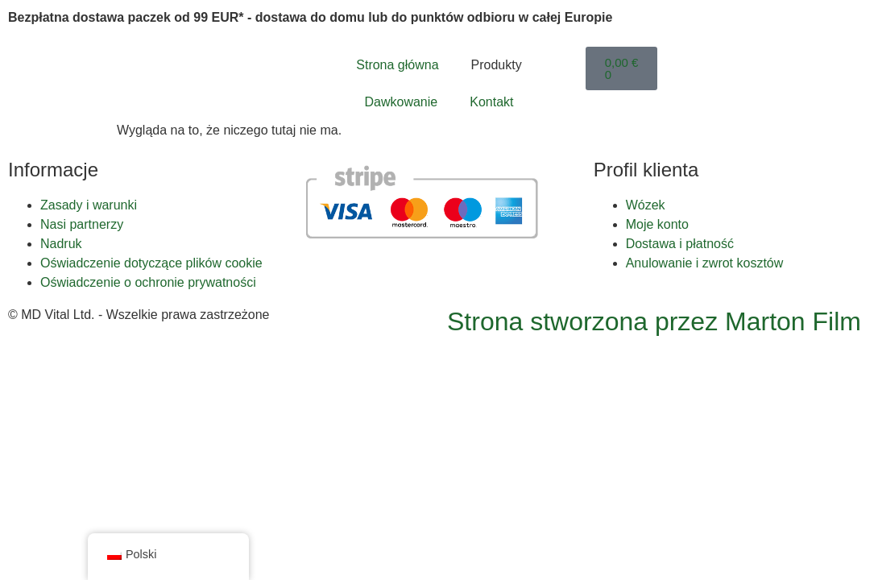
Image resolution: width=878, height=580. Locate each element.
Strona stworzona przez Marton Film (654, 321)
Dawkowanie (401, 102)
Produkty (496, 65)
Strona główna (397, 65)
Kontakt (491, 102)
